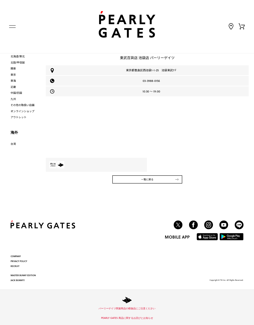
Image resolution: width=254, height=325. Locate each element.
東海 (13, 81)
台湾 (13, 144)
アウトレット (18, 117)
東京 (13, 75)
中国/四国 (16, 93)
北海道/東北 (18, 56)
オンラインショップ (22, 111)
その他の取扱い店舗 (22, 105)
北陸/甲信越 (18, 62)
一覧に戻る (147, 179)
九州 (13, 99)
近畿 (13, 87)
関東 (13, 68)
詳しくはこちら (156, 308)
